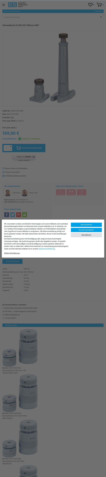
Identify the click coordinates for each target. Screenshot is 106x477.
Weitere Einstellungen (12, 253)
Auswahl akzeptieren (86, 230)
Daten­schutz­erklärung (47, 249)
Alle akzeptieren (86, 225)
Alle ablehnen (86, 235)
